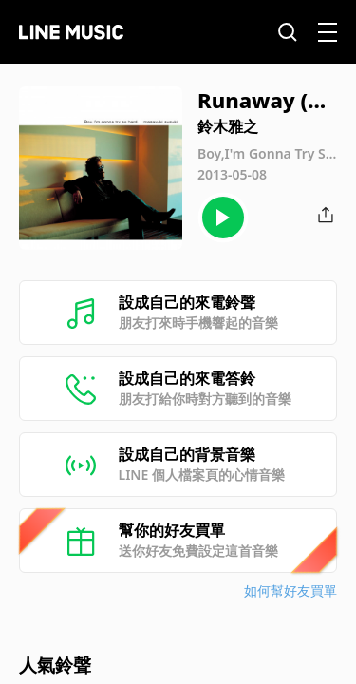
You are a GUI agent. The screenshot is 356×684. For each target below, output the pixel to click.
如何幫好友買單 (290, 590)
